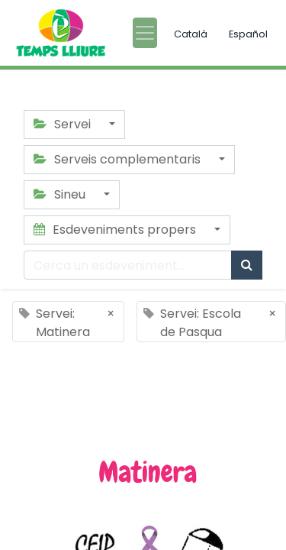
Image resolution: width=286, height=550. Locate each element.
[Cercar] (246, 265)
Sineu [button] (61, 194)
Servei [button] (64, 124)
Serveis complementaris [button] (119, 159)
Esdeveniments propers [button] (116, 229)
